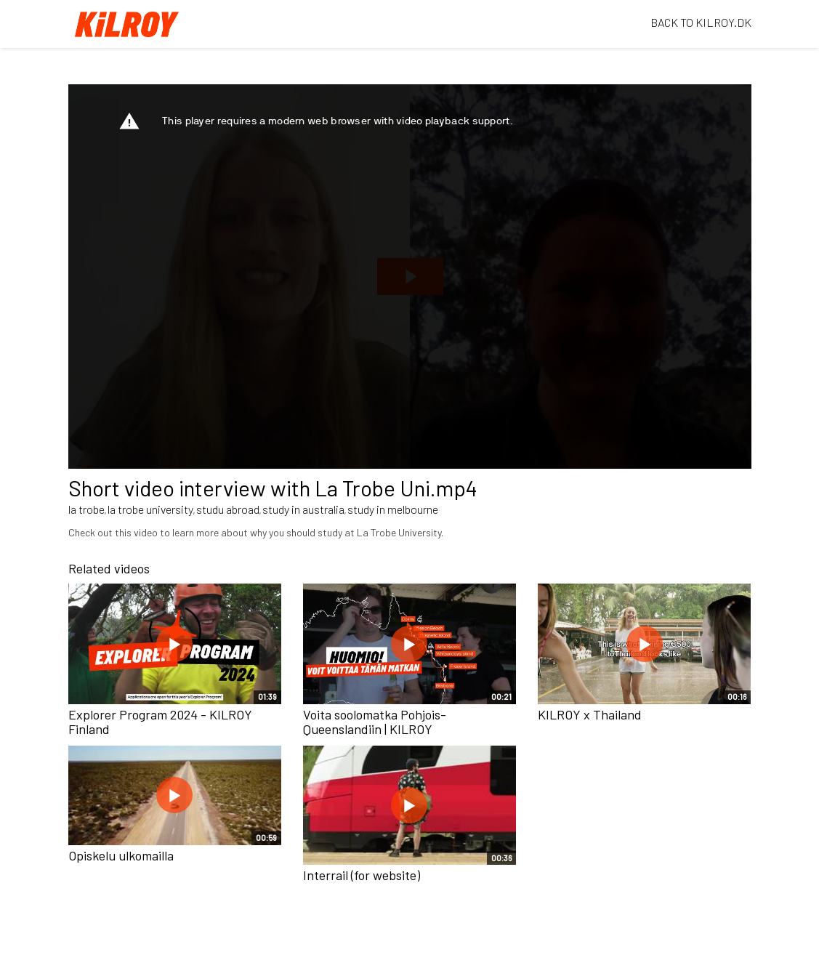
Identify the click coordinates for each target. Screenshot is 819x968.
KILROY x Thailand (590, 714)
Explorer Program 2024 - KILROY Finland (160, 721)
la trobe (86, 509)
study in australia (303, 509)
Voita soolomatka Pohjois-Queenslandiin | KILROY (374, 721)
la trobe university (150, 509)
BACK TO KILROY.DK (700, 22)
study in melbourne (392, 509)
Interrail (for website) (361, 875)
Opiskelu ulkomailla (121, 855)
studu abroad (227, 509)
